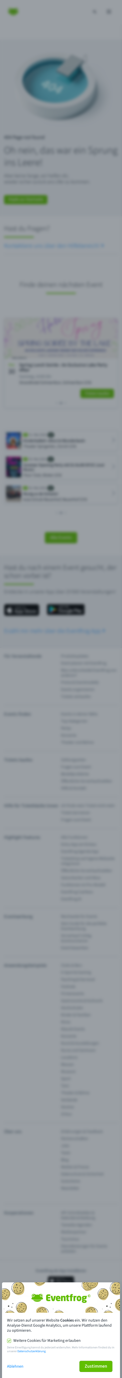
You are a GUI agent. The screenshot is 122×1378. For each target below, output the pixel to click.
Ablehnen (15, 1366)
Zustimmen (96, 1366)
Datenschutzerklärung (31, 1351)
